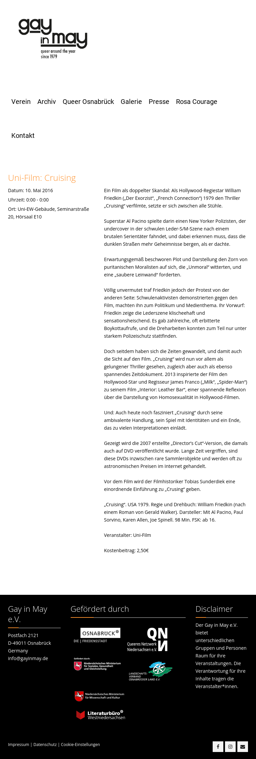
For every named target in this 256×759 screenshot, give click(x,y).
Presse (159, 102)
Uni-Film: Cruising (42, 178)
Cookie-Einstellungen (80, 744)
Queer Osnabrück (88, 102)
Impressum (18, 744)
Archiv (46, 102)
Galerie (131, 102)
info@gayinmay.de (28, 658)
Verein (21, 102)
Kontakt (23, 136)
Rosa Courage (196, 102)
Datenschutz (45, 744)
